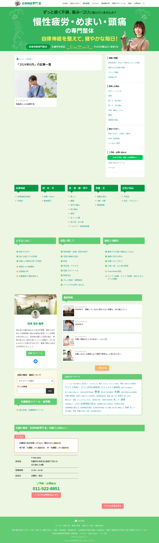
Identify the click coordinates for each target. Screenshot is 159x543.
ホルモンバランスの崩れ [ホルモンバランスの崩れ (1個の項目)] (111, 383)
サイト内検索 (22, 386)
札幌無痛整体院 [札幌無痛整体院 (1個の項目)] (101, 396)
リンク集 (103, 533)
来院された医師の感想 (116, 67)
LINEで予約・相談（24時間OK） (125, 157)
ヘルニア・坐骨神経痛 (79, 226)
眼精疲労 (47, 201)
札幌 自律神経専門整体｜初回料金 (65, 533)
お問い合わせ (93, 533)
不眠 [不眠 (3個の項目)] (121, 383)
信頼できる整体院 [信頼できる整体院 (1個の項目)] (130, 383)
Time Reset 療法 (115, 271)
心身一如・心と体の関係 (118, 266)
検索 (50, 391)
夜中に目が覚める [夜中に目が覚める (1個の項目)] (126, 387)
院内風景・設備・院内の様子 (75, 252)
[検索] (143, 3)
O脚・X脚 (101, 201)
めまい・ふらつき (115, 91)
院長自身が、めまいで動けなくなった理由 (124, 63)
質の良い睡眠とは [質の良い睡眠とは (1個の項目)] (118, 407)
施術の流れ (99, 526)
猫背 (72, 213)
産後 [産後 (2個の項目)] (108, 396)
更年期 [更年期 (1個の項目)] (103, 392)
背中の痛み (75, 205)
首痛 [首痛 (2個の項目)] (74, 411)
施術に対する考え (115, 256)
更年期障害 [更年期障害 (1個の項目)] (109, 392)
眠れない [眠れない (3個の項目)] (68, 400)
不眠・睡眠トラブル (115, 110)
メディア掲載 (113, 72)
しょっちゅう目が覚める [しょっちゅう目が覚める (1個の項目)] (73, 383)
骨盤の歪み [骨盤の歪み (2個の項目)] (81, 411)
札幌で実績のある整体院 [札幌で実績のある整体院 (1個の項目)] (129, 392)
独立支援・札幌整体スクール (31, 410)
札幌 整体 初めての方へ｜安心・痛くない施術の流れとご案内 (35, 530)
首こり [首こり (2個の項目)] (132, 407)
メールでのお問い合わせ (73, 285)
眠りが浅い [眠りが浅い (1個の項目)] (127, 396)
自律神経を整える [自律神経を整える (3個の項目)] (72, 407)
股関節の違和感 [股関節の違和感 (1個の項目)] (107, 400)
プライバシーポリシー (79, 537)
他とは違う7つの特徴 (28, 256)
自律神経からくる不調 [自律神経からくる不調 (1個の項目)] (72, 404)
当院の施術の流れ (70, 256)
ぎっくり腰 (75, 218)
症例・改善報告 (114, 138)
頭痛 (110, 96)
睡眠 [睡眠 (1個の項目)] (74, 400)
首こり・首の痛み (115, 105)
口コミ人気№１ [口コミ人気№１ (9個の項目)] (72, 387)
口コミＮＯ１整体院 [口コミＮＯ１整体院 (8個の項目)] (110, 387)
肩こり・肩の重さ (115, 101)
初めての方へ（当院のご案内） (120, 134)
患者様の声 (112, 77)
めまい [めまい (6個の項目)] (85, 383)
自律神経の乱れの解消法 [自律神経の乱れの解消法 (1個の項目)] (105, 404)
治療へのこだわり (115, 261)
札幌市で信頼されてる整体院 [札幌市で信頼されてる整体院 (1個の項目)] (85, 396)
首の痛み (74, 209)
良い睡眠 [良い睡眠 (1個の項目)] (108, 407)
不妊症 (126, 197)
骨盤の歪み (101, 197)
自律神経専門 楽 (31, 3)
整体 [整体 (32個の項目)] (97, 391)
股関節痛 (101, 205)
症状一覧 (66, 526)
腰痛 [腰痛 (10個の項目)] (123, 399)
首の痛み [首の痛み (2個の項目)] (68, 411)
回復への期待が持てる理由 (30, 261)
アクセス (111, 167)
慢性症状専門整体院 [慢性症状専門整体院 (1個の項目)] (86, 392)
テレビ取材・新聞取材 (72, 280)
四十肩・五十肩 (77, 222)
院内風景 (62, 530)
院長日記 (67, 275)
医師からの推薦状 (26, 267)
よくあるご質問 (114, 143)
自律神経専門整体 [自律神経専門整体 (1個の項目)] (98, 407)
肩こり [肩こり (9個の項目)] (116, 399)
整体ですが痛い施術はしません (121, 252)
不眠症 (20, 201)
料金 (65, 261)
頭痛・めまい (49, 197)
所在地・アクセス (70, 266)
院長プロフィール (70, 271)
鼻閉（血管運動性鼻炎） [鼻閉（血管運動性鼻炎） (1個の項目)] (94, 411)
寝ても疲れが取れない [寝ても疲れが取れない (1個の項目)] (72, 392)
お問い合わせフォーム (116, 163)
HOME (79, 520)
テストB (58, 526)
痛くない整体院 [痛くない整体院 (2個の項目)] (117, 396)
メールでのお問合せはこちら (46, 495)
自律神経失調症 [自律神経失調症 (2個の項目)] (86, 407)
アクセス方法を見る (112, 506)
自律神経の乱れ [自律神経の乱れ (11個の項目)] (88, 403)
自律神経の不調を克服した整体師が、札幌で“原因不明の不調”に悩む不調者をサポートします (112, 530)
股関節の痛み (113, 120)
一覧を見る (102, 368)
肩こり (73, 197)
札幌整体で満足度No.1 (28, 276)
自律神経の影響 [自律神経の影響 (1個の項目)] (119, 404)
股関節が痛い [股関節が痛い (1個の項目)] (97, 400)
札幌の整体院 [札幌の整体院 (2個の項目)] (70, 396)
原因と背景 (76, 526)
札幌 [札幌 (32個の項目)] (117, 391)
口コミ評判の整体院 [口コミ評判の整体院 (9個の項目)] (90, 387)
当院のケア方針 (88, 526)
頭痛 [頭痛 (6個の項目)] (127, 407)
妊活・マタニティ (131, 201)
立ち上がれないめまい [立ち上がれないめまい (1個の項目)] (84, 400)
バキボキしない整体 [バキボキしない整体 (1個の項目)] (95, 383)
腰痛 (110, 115)
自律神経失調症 (23, 197)
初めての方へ (24, 252)
